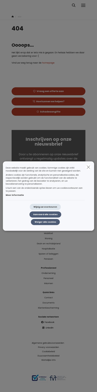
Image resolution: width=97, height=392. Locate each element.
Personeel (48, 278)
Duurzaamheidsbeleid (48, 355)
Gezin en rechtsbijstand (48, 243)
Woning (48, 238)
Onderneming (48, 273)
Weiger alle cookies (45, 222)
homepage (48, 62)
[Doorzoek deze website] (73, 5)
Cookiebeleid (48, 351)
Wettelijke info (48, 360)
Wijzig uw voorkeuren (45, 206)
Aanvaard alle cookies (45, 214)
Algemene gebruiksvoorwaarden (48, 343)
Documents (49, 302)
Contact (48, 297)
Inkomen (48, 283)
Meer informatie (15, 195)
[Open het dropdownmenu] (82, 5)
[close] (88, 167)
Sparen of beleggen (48, 253)
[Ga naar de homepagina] (13, 5)
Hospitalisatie (48, 248)
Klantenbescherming (48, 307)
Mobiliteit (48, 233)
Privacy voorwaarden (48, 347)
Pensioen (48, 258)
